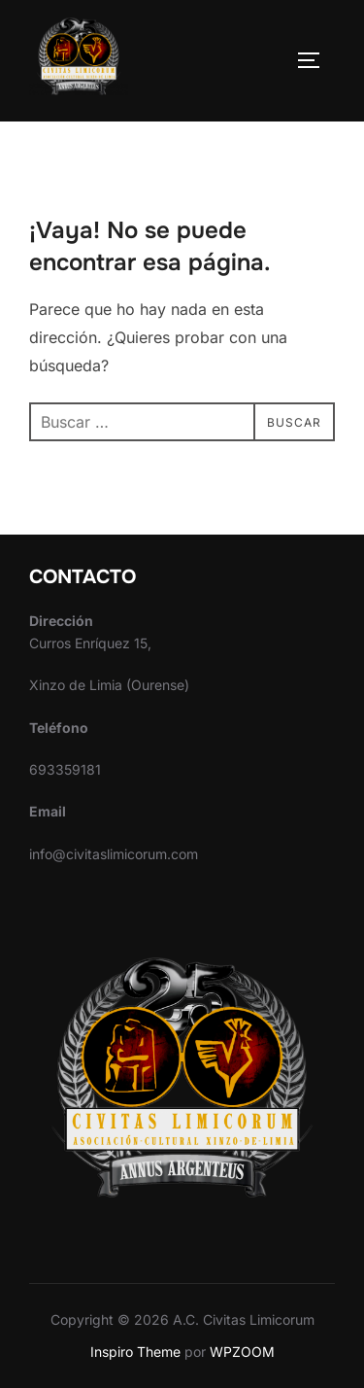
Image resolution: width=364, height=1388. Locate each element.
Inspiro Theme (135, 1351)
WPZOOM (242, 1351)
